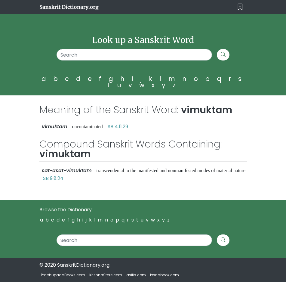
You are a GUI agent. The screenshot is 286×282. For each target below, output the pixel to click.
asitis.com (136, 274)
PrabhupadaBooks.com (63, 274)
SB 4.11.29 (118, 126)
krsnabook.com (164, 274)
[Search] (134, 54)
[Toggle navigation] (240, 7)
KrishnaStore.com (105, 274)
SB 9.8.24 (53, 178)
